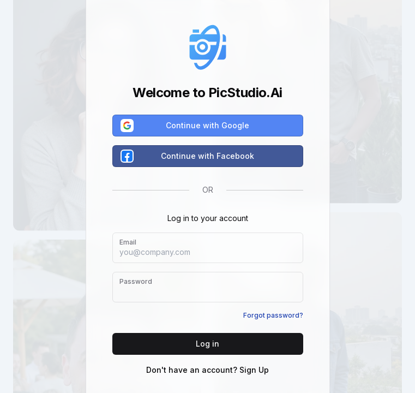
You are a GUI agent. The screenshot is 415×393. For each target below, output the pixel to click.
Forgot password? (273, 315)
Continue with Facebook (188, 156)
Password (135, 281)
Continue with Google (186, 125)
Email (127, 242)
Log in (207, 343)
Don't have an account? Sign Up (207, 369)
